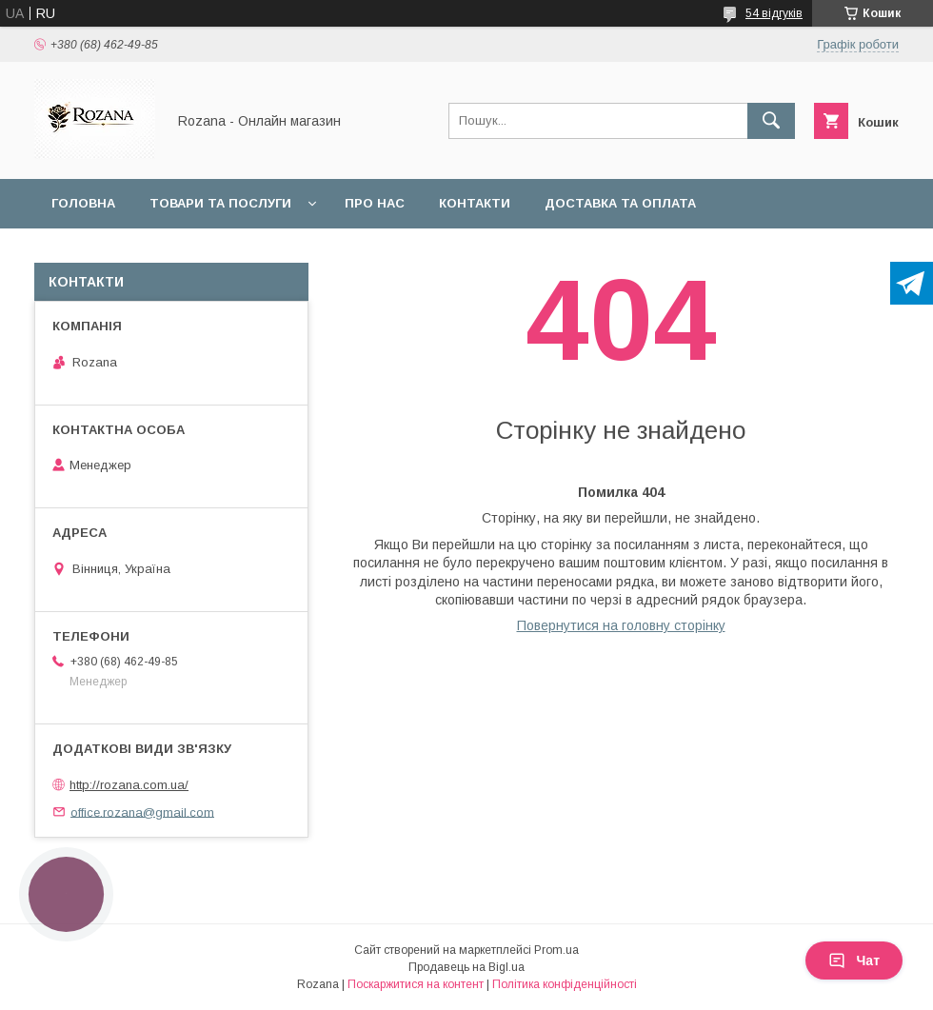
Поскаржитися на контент (415, 984)
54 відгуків (774, 13)
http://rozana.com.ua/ (129, 785)
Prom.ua (556, 950)
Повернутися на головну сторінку (621, 625)
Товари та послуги (220, 203)
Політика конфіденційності (564, 984)
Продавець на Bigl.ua (466, 967)
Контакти (474, 203)
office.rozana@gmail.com (142, 811)
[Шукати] (771, 121)
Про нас (375, 203)
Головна (83, 203)
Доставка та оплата (620, 203)
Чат (854, 960)
